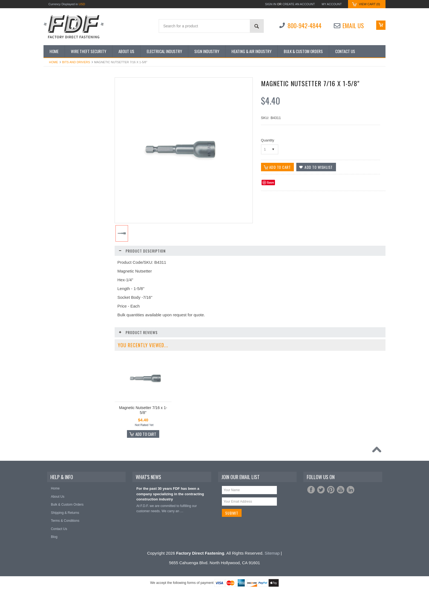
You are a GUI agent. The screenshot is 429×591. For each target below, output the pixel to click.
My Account (332, 4)
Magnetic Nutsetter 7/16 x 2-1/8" (76, 348)
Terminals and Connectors (66, 239)
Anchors (53, 109)
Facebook (311, 490)
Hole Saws (54, 179)
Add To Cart (79, 369)
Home (53, 62)
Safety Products (58, 199)
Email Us (353, 25)
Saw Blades (55, 208)
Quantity (267, 140)
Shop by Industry (59, 99)
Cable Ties (54, 139)
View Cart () (369, 4)
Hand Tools (55, 168)
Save (270, 182)
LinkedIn (350, 490)
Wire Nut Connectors (62, 268)
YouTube (340, 490)
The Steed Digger (59, 248)
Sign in (270, 4)
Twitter (321, 490)
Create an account (298, 4)
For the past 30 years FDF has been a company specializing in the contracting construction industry (170, 493)
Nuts (50, 188)
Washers (53, 258)
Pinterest (331, 490)
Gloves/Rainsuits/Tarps (63, 159)
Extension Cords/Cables (64, 148)
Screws (52, 219)
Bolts (50, 129)
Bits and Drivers (76, 62)
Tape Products (57, 228)
